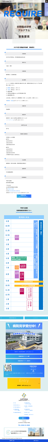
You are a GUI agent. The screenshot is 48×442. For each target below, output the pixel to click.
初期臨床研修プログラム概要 (17, 410)
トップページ (35, 317)
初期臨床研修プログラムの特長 (28, 403)
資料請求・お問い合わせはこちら (24, 385)
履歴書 (9, 87)
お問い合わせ (36, 440)
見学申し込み (12, 440)
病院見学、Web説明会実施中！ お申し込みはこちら (24, 351)
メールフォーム (10, 119)
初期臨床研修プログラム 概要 (24, 356)
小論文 (9, 89)
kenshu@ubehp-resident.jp (14, 190)
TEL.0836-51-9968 (24, 425)
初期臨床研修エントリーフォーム (23, 196)
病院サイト (24, 418)
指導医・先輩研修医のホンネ (29, 407)
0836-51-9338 (11, 189)
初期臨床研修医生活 (17, 412)
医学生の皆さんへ (17, 405)
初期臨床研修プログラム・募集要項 (29, 410)
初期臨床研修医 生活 (12, 317)
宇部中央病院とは (17, 407)
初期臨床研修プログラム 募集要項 (24, 360)
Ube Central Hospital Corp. (10, 438)
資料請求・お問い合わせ (29, 414)
